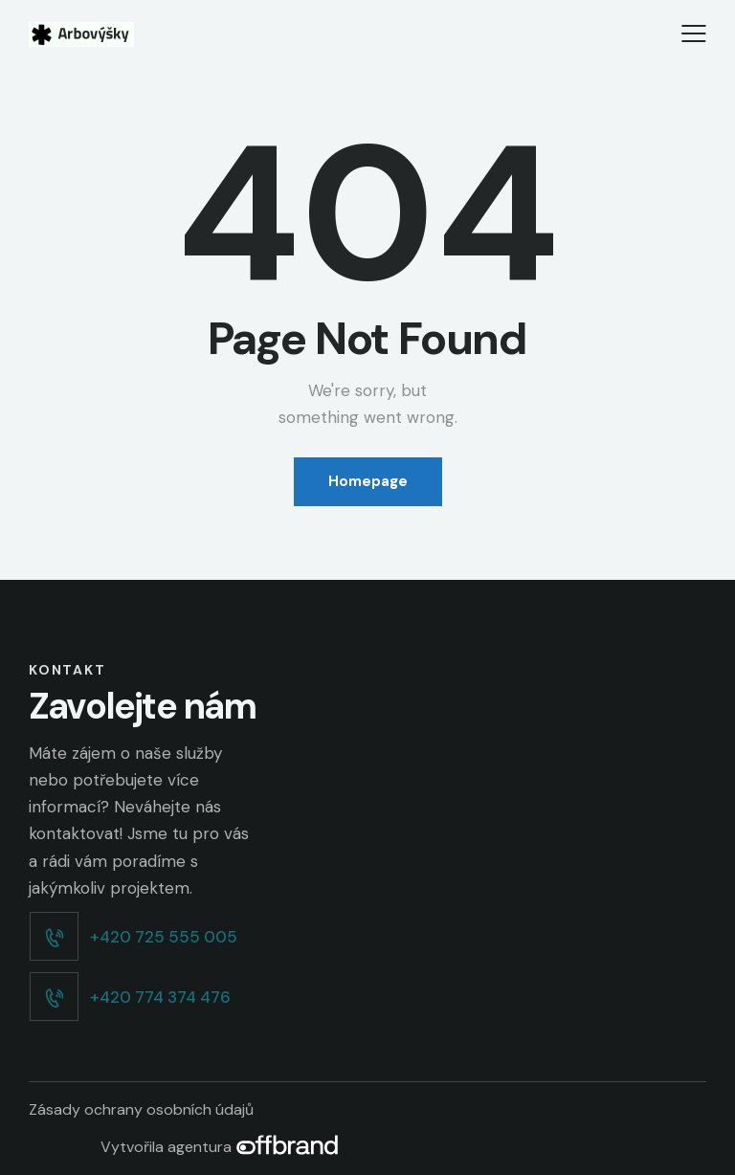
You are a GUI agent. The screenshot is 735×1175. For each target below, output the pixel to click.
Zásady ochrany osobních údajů (141, 1109)
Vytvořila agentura (219, 1147)
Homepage (368, 481)
